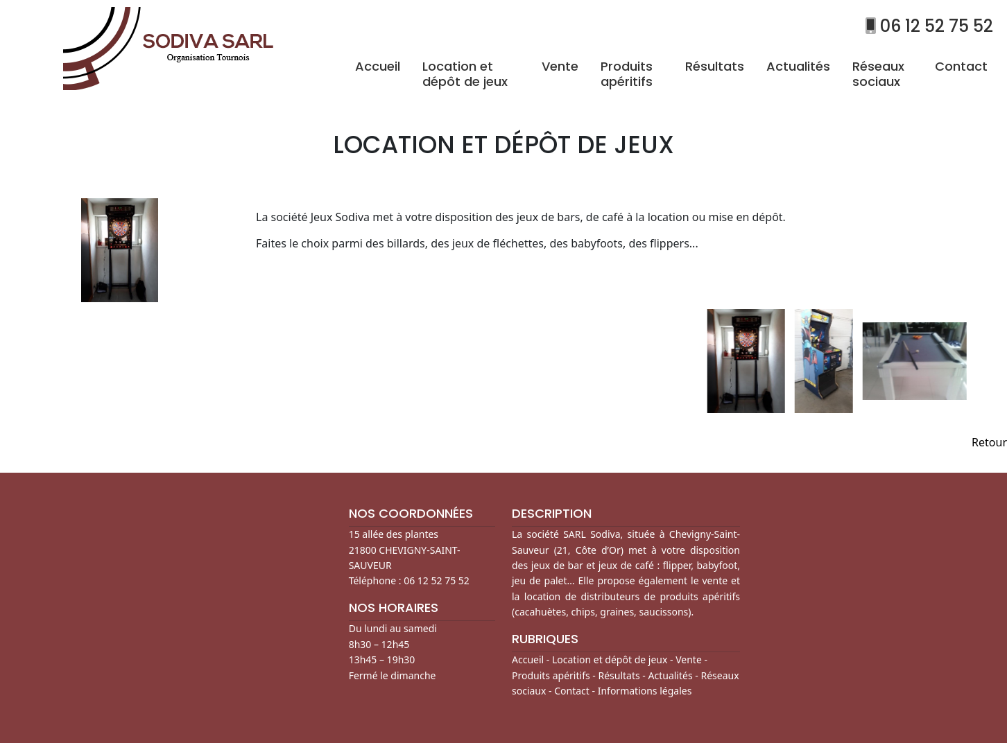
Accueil (377, 66)
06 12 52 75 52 (929, 26)
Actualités (798, 66)
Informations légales (645, 690)
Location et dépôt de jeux (465, 74)
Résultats (714, 66)
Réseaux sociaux (878, 74)
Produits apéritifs (627, 74)
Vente (560, 66)
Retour (989, 442)
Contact (961, 66)
